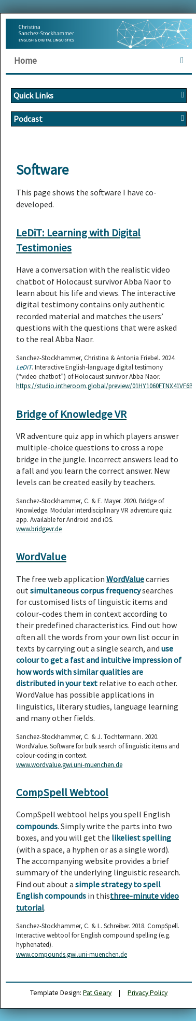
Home (25, 60)
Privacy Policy (147, 992)
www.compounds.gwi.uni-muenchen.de (71, 954)
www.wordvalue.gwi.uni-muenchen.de (69, 764)
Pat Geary (97, 992)
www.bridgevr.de (39, 528)
